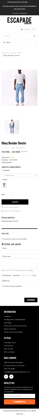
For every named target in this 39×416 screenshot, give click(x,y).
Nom (5, 248)
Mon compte (9, 352)
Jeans (5, 180)
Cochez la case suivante (12, 286)
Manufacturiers (10, 343)
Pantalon (6, 170)
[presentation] (17, 292)
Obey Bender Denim (11, 55)
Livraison (7, 316)
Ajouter (15, 202)
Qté (3, 194)
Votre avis (6, 256)
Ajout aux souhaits (11, 207)
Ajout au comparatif (12, 211)
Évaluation (7, 275)
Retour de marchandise (13, 332)
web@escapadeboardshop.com (17, 372)
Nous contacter (10, 329)
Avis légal (7, 323)
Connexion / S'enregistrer (19, 13)
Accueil (4, 53)
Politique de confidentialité (14, 319)
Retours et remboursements (15, 326)
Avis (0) (5, 233)
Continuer (31, 300)
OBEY (20, 53)
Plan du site (8, 349)
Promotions (8, 346)
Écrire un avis (21, 147)
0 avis (13, 147)
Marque (12, 53)
